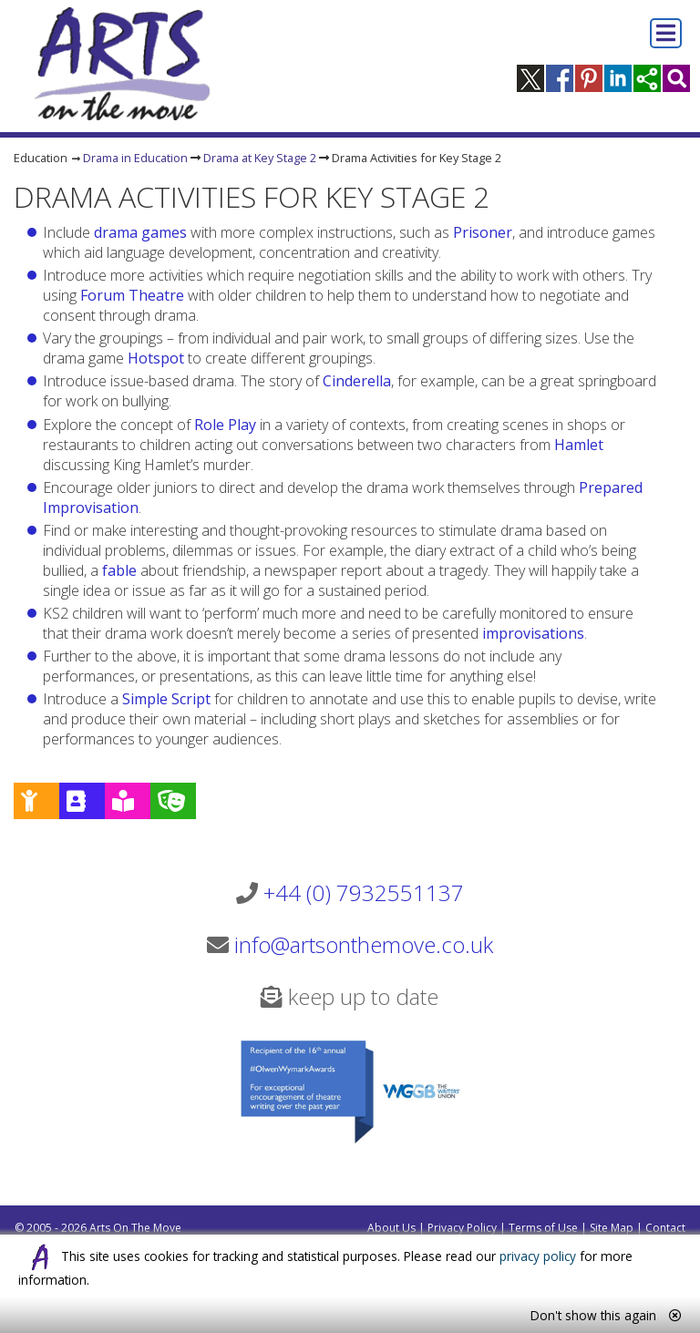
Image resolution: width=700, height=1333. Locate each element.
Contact (665, 1228)
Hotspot (156, 358)
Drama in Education (135, 157)
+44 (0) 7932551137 (363, 892)
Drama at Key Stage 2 (259, 157)
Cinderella (357, 381)
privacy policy (537, 1256)
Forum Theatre (132, 295)
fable (119, 570)
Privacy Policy (462, 1228)
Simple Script (166, 699)
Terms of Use (543, 1228)
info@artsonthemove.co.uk (363, 944)
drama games (140, 232)
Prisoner (482, 232)
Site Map (611, 1228)
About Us (391, 1228)
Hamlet (578, 445)
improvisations (533, 633)
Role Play (225, 425)
